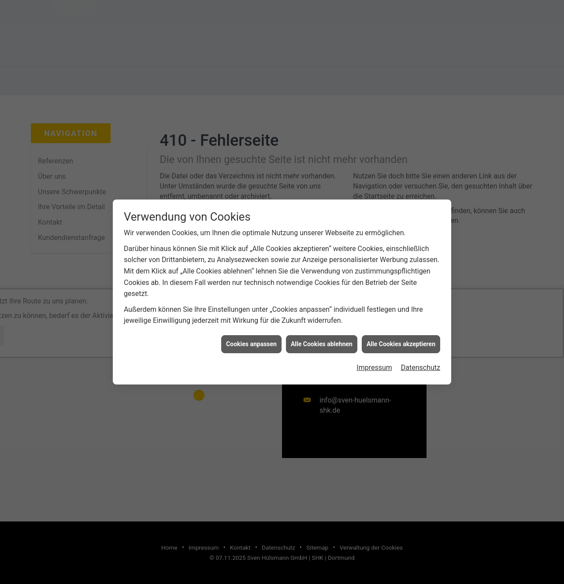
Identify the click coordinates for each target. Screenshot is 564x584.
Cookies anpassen (251, 340)
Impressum (374, 364)
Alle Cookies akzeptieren (401, 340)
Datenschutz (420, 364)
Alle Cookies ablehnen (321, 340)
